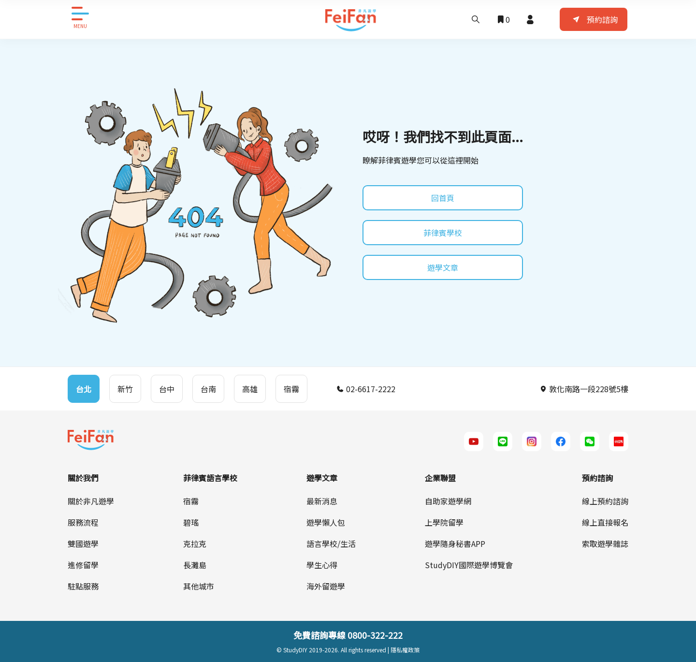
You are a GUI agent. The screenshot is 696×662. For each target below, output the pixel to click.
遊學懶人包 (325, 522)
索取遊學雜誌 (605, 543)
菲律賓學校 (442, 232)
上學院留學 (444, 522)
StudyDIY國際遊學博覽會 (469, 565)
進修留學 (83, 565)
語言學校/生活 (331, 543)
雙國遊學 (83, 543)
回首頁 (442, 198)
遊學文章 (442, 267)
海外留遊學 (325, 586)
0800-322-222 (375, 635)
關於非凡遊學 (91, 501)
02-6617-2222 (365, 389)
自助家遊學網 (448, 501)
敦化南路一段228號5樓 (583, 389)
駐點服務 (83, 586)
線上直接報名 (605, 522)
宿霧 (191, 501)
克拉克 (194, 543)
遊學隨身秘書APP (455, 543)
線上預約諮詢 (605, 501)
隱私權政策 (405, 650)
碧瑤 (191, 522)
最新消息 (321, 501)
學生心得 (321, 565)
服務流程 (83, 522)
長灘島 (194, 565)
